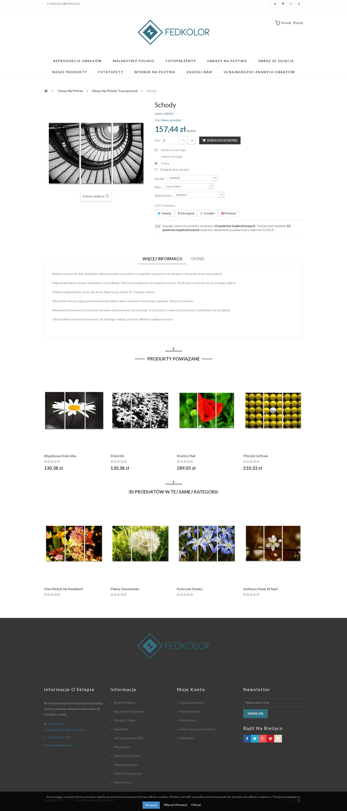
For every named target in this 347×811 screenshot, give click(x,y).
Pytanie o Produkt (171, 156)
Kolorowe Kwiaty (189, 589)
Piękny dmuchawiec (125, 589)
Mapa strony (122, 782)
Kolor (158, 187)
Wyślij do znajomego (173, 150)
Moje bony (186, 738)
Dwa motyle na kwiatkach (63, 589)
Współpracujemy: (125, 764)
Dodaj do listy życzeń (174, 169)
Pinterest (228, 213)
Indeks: (159, 114)
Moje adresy (188, 720)
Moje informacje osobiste (197, 729)
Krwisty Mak (186, 456)
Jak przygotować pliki (128, 738)
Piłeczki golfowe (255, 456)
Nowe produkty (124, 702)
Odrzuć (196, 805)
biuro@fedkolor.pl (68, 3)
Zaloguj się (299, 4)
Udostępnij (186, 213)
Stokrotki (117, 456)
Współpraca (122, 747)
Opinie (197, 258)
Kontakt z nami (124, 720)
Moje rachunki (189, 711)
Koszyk (291, 4)
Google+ (207, 213)
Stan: (158, 120)
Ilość (157, 140)
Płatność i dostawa (127, 756)
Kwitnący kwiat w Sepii (260, 589)
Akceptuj (151, 805)
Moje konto (275, 4)
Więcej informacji (176, 805)
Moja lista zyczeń (283, 4)
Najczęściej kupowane (128, 711)
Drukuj (165, 163)
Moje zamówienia (191, 702)
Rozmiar (160, 178)
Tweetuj (164, 213)
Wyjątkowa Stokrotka (60, 456)
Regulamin (120, 729)
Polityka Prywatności (128, 773)
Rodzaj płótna (163, 195)
